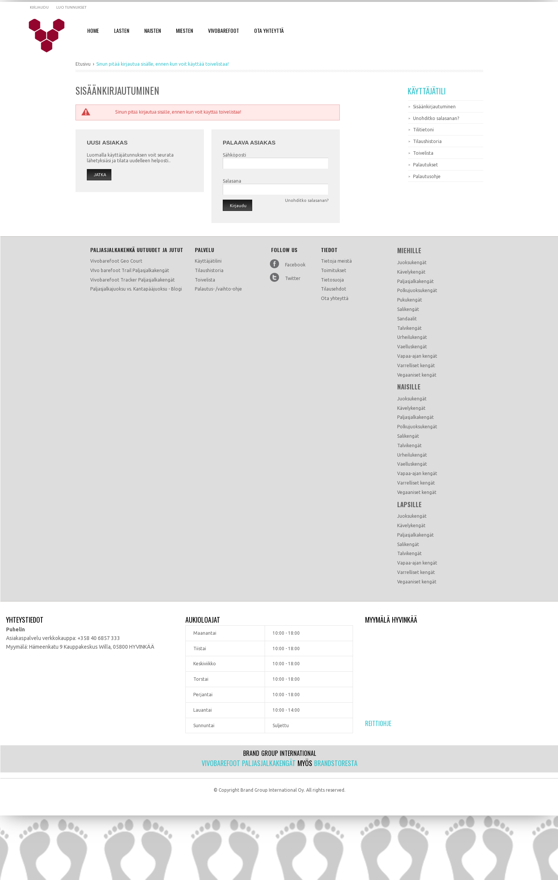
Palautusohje (427, 176)
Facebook (295, 264)
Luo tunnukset (71, 7)
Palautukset (425, 164)
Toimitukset (333, 270)
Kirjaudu (39, 7)
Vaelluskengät (412, 346)
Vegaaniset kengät (416, 374)
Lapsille (409, 504)
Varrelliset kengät (416, 365)
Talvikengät (409, 328)
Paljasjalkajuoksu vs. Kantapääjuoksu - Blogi (136, 288)
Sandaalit (407, 318)
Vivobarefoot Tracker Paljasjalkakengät (132, 279)
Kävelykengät (411, 271)
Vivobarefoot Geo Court (116, 260)
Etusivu (83, 64)
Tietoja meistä (336, 260)
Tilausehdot (333, 288)
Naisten (152, 30)
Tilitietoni (423, 129)
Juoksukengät (412, 262)
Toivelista (423, 153)
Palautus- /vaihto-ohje (218, 288)
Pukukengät (409, 299)
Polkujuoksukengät (417, 290)
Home (93, 30)
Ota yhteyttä (334, 298)
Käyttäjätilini (208, 260)
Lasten (121, 30)
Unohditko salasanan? (436, 118)
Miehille (409, 250)
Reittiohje (378, 723)
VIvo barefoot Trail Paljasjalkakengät (129, 270)
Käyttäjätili (427, 91)
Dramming (51, 36)
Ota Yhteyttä (269, 30)
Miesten (184, 30)
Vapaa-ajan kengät (417, 356)
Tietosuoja (332, 279)
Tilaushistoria (427, 141)
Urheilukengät (412, 337)
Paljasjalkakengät (415, 281)
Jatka (100, 174)
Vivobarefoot (223, 30)
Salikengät (408, 309)
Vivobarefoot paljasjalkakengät (249, 763)
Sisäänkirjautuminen (434, 106)
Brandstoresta (336, 763)
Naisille (409, 386)
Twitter (293, 278)
